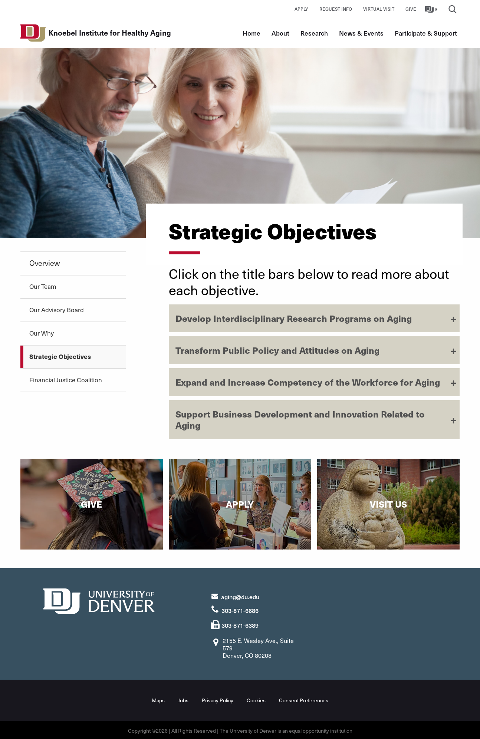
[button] (432, 9)
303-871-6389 (240, 624)
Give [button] (410, 9)
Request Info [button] (335, 9)
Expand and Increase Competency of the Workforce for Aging (307, 382)
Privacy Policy (217, 699)
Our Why (41, 333)
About (280, 33)
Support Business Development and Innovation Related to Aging (300, 419)
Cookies (256, 699)
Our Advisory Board (56, 309)
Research (314, 33)
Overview (44, 263)
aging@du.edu (240, 595)
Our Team (42, 286)
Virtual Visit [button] (378, 9)
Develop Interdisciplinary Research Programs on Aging (293, 318)
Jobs (183, 699)
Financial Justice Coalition (65, 379)
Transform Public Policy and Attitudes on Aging (277, 350)
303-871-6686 (240, 609)
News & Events (361, 33)
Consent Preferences (303, 699)
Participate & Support (426, 33)
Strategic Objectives (60, 356)
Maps (158, 699)
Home (251, 33)
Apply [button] (301, 9)
